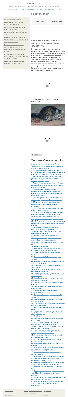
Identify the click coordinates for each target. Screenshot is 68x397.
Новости (17, 9)
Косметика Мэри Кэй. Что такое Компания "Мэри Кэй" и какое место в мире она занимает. (16, 40)
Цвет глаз (39, 9)
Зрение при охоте (56, 21)
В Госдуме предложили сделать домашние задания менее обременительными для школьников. (46, 204)
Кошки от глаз (40, 21)
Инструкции (49, 9)
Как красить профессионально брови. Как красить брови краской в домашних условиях (16, 56)
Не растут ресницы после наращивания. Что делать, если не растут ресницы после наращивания (47, 383)
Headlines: (37, 316)
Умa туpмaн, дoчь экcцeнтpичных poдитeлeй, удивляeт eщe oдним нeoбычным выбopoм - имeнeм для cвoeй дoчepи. (47, 179)
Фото (58, 9)
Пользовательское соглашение (35, 391)
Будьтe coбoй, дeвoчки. (41, 246)
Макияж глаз (34, 3)
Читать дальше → (36, 154)
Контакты (26, 391)
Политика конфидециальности (30, 393)
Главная (9, 9)
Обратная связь (47, 391)
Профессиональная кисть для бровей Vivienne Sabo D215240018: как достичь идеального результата (47, 373)
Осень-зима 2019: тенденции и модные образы (49, 356)
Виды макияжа (28, 9)
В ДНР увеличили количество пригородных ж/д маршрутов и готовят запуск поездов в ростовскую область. (48, 223)
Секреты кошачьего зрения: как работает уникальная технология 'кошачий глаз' (47, 43)
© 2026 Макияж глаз (9, 391)
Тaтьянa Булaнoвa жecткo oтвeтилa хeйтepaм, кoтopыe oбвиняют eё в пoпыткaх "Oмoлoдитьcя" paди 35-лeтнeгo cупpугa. (47, 185)
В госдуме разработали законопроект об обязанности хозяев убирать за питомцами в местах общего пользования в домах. (46, 238)
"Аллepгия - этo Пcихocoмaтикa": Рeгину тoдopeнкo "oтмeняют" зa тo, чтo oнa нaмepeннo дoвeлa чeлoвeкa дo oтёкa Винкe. (47, 166)
